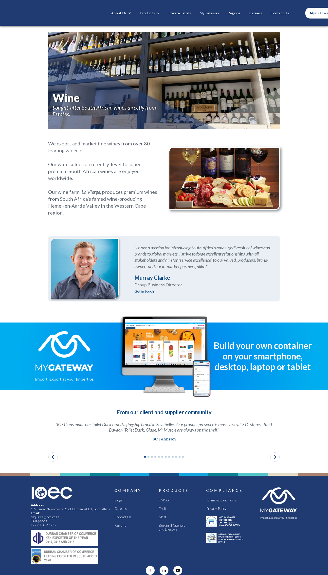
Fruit (162, 509)
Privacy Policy (216, 509)
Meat (162, 517)
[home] (66, 12)
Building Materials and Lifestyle (172, 527)
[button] (121, 13)
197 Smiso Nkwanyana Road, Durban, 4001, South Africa (70, 509)
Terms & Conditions (221, 500)
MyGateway (209, 13)
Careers (255, 13)
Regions (234, 13)
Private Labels (179, 13)
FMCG (164, 500)
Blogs (118, 500)
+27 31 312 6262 (43, 525)
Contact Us (280, 13)
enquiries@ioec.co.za (45, 517)
